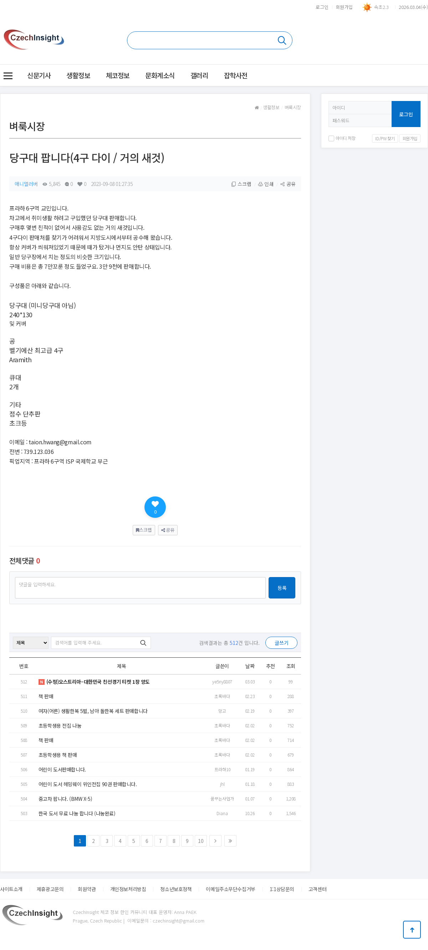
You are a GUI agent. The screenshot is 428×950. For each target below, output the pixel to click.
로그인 (322, 7)
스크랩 (241, 183)
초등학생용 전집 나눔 (60, 725)
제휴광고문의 (50, 889)
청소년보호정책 (176, 889)
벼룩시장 (293, 107)
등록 (282, 587)
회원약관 (87, 889)
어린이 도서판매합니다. (62, 769)
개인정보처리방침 (128, 889)
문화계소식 (160, 75)
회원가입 (344, 7)
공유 (288, 183)
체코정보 (117, 75)
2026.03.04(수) (413, 7)
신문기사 (39, 75)
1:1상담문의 (282, 889)
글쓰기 (282, 642)
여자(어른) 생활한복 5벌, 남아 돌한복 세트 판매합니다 (93, 710)
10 (200, 840)
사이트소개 (11, 889)
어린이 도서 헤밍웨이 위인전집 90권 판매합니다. (88, 784)
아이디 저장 (341, 138)
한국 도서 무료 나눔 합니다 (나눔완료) (77, 813)
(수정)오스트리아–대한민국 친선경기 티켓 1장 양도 (94, 681)
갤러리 (199, 75)
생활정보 (78, 75)
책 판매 (46, 696)
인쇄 (266, 183)
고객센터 (317, 889)
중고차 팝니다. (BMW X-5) (65, 798)
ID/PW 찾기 (385, 138)
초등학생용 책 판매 (58, 754)
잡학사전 (236, 75)
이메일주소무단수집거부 (230, 889)
